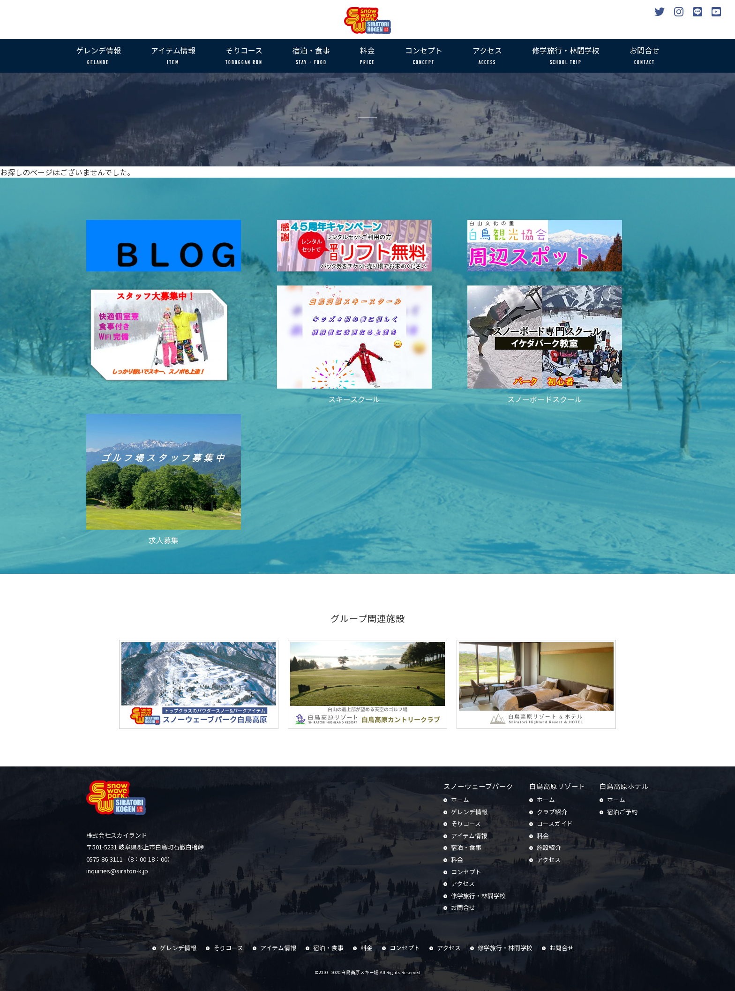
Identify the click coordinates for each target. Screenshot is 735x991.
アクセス (487, 56)
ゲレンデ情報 (98, 56)
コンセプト (423, 56)
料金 (367, 56)
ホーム (460, 799)
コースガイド (555, 823)
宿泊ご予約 (622, 811)
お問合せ (645, 56)
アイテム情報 (173, 56)
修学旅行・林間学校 (566, 56)
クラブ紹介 (552, 811)
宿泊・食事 (311, 56)
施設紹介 (549, 847)
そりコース (243, 56)
